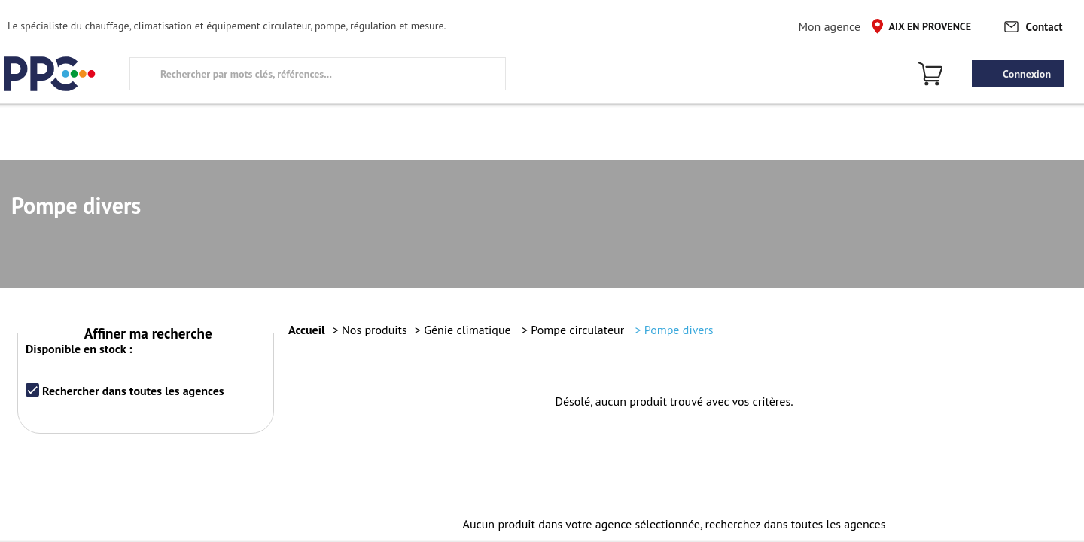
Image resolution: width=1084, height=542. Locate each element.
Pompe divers (679, 329)
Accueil (306, 329)
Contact (1032, 26)
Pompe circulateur (579, 329)
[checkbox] (32, 390)
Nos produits (374, 329)
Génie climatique (469, 329)
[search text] (317, 74)
